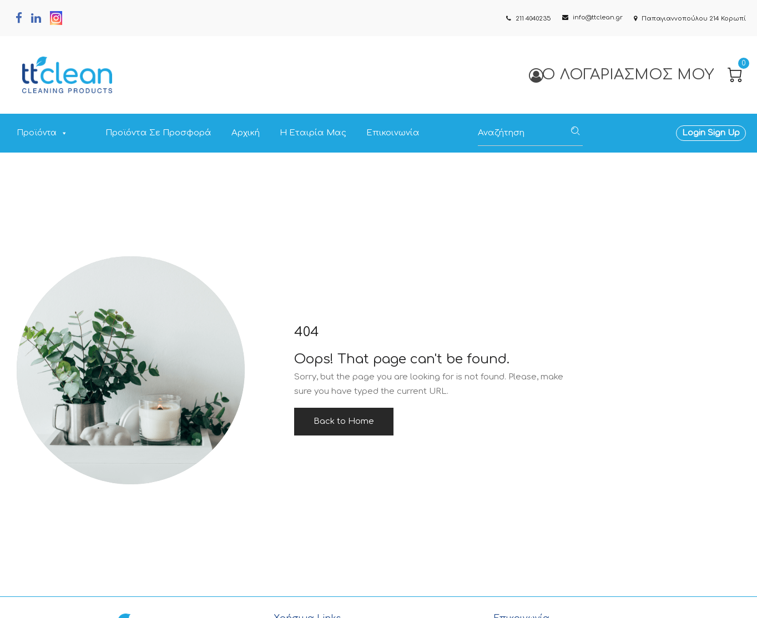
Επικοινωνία (393, 133)
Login (693, 133)
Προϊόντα (42, 133)
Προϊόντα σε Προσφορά (158, 133)
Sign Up (722, 133)
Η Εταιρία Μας (313, 133)
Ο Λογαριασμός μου (621, 75)
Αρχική (245, 133)
